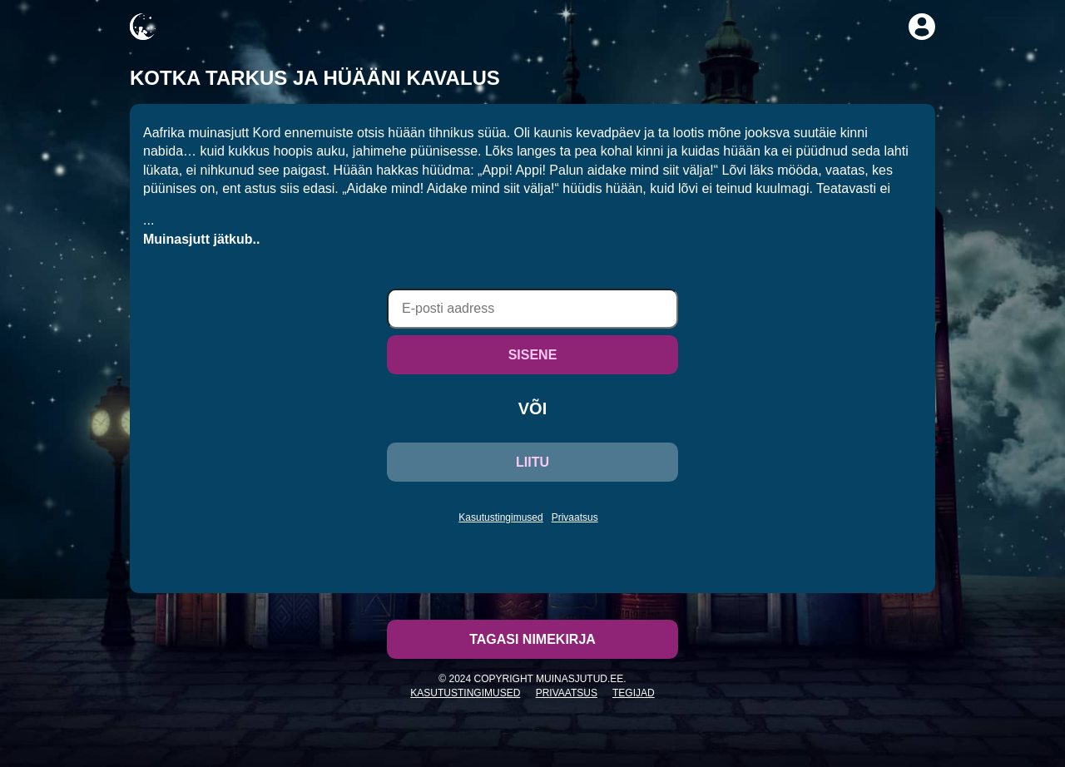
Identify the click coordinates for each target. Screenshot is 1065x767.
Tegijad (633, 693)
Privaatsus (575, 517)
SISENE (532, 355)
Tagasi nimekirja (532, 639)
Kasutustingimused (500, 517)
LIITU (532, 462)
